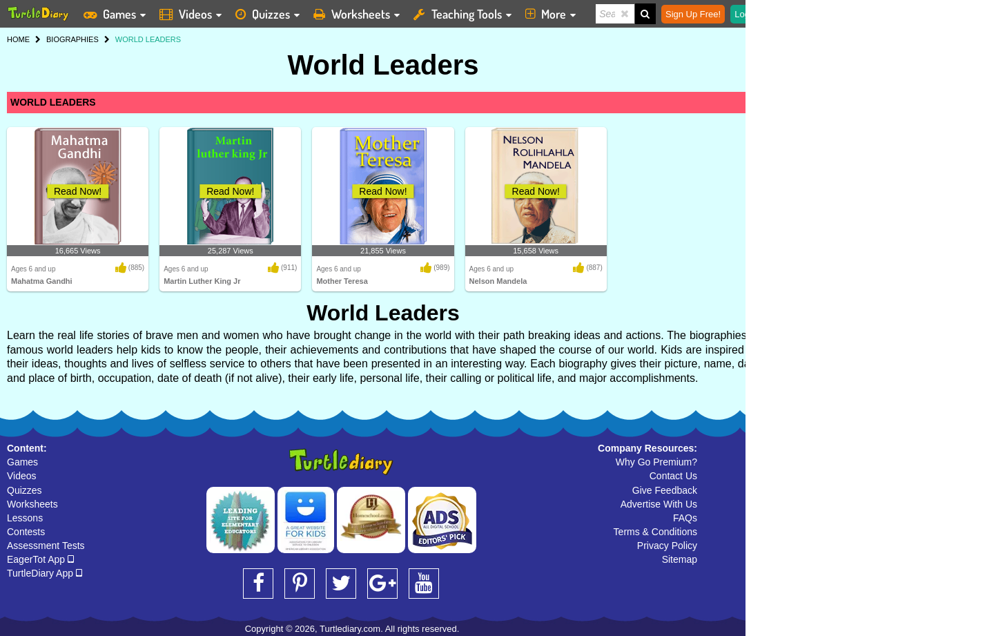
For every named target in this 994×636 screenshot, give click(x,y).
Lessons (25, 517)
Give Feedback (664, 490)
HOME (18, 39)
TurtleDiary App (44, 573)
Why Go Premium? (656, 462)
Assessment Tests (46, 545)
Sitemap (679, 559)
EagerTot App (40, 559)
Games (22, 462)
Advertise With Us (659, 504)
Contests (26, 531)
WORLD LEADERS (53, 102)
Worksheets (32, 504)
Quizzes (24, 490)
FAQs (685, 517)
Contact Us (673, 475)
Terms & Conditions (655, 531)
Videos (22, 475)
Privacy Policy (667, 545)
